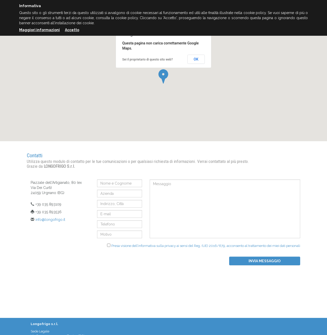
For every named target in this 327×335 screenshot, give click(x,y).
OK (196, 59)
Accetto (72, 30)
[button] (163, 76)
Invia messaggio (265, 261)
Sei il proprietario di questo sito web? (147, 59)
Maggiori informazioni (39, 30)
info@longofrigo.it (50, 220)
